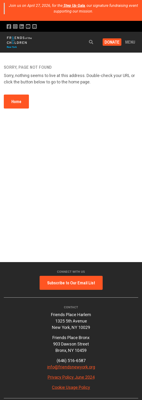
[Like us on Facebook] (9, 27)
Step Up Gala (74, 5)
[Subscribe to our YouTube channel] (28, 27)
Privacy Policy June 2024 (71, 377)
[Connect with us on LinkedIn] (21, 27)
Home (16, 102)
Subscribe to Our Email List (71, 283)
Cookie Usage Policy (71, 387)
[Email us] (34, 27)
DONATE (112, 42)
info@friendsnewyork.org (71, 366)
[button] (91, 42)
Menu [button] (130, 42)
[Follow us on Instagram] (15, 27)
